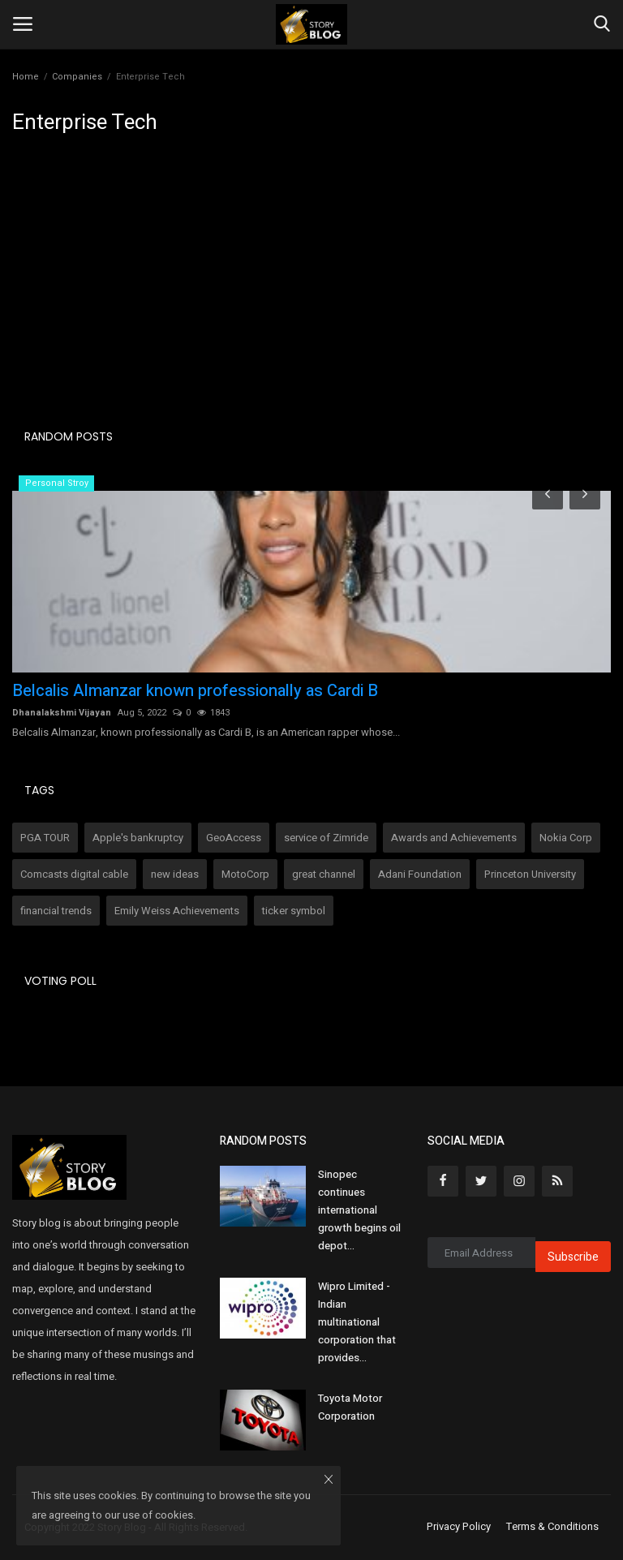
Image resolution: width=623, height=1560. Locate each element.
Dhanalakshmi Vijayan (61, 713)
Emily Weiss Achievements (176, 910)
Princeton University (530, 874)
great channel (323, 874)
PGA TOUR (45, 837)
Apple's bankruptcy (137, 837)
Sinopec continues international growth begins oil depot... (359, 1210)
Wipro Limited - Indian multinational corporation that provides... (357, 1322)
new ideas (175, 874)
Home (25, 77)
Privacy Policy (459, 1526)
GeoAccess (233, 837)
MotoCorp (245, 874)
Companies (77, 77)
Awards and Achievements (454, 837)
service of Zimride (326, 837)
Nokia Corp (565, 837)
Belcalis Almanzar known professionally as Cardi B (195, 691)
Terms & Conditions (552, 1526)
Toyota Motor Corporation (350, 1407)
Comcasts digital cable (74, 874)
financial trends (56, 910)
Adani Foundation (420, 874)
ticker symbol (293, 910)
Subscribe (573, 1257)
